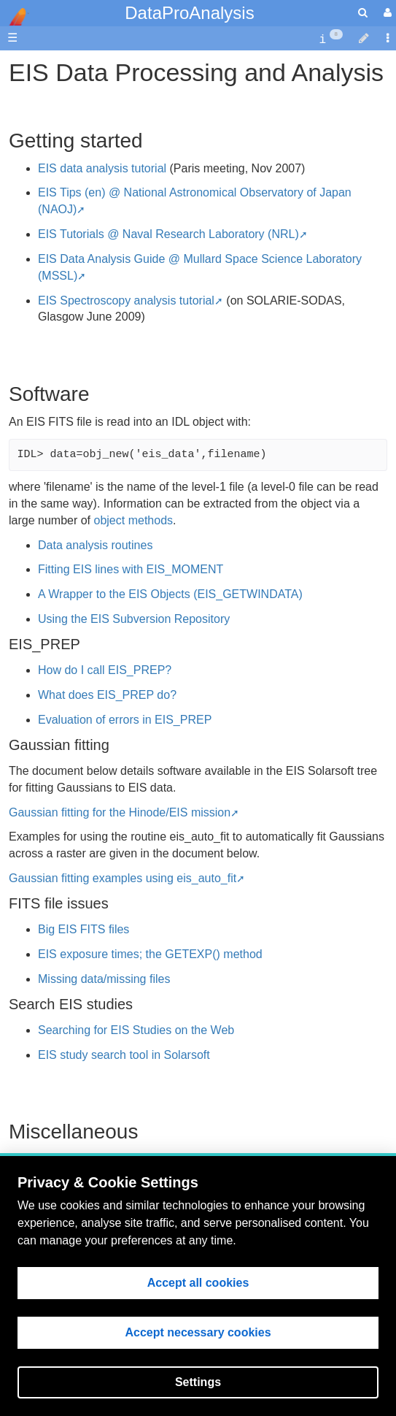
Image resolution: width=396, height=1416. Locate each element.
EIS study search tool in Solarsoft (124, 1055)
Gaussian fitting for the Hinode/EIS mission (119, 812)
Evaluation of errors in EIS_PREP (124, 719)
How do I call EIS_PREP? (104, 670)
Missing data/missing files (104, 979)
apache (14, 17)
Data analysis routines (95, 545)
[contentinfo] (330, 38)
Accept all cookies (198, 1283)
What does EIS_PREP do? (107, 695)
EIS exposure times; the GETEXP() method (150, 954)
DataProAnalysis (189, 13)
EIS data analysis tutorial (102, 168)
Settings (198, 1382)
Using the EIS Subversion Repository (134, 619)
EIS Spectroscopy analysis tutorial (126, 300)
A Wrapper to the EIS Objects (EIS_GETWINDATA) (170, 594)
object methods (134, 520)
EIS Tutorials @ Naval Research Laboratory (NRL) (168, 234)
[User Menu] (386, 13)
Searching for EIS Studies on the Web (136, 1030)
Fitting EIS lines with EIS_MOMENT (130, 569)
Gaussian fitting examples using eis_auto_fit (122, 878)
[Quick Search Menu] (363, 13)
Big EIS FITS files (83, 929)
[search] (363, 13)
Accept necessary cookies (198, 1332)
